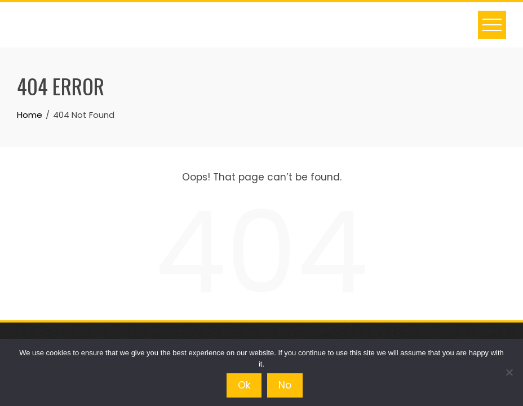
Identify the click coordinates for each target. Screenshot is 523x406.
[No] (509, 372)
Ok (244, 385)
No (284, 385)
